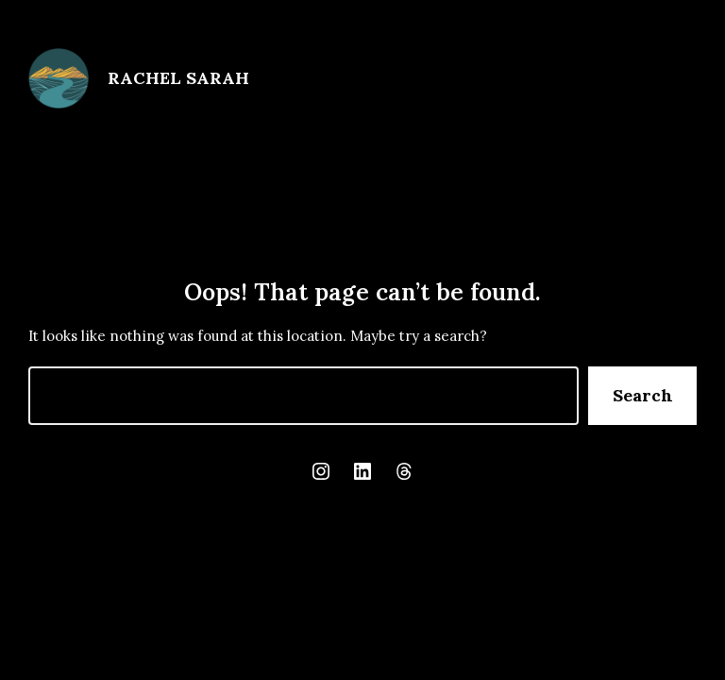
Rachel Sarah (178, 78)
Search (643, 395)
